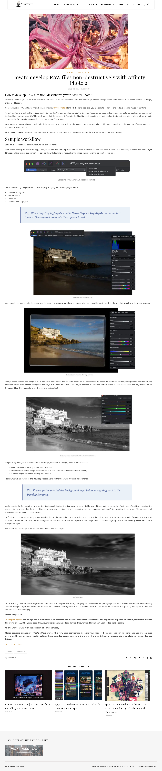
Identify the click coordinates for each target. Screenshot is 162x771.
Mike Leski (12, 657)
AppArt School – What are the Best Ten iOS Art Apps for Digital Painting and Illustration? (126, 708)
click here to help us (13, 644)
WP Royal (21, 766)
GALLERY (137, 4)
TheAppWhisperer (14, 619)
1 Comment (84, 88)
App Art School (75, 73)
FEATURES (106, 4)
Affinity (9, 652)
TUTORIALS (88, 4)
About (122, 4)
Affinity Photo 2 (60, 107)
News (56, 4)
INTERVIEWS (70, 4)
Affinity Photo (20, 652)
